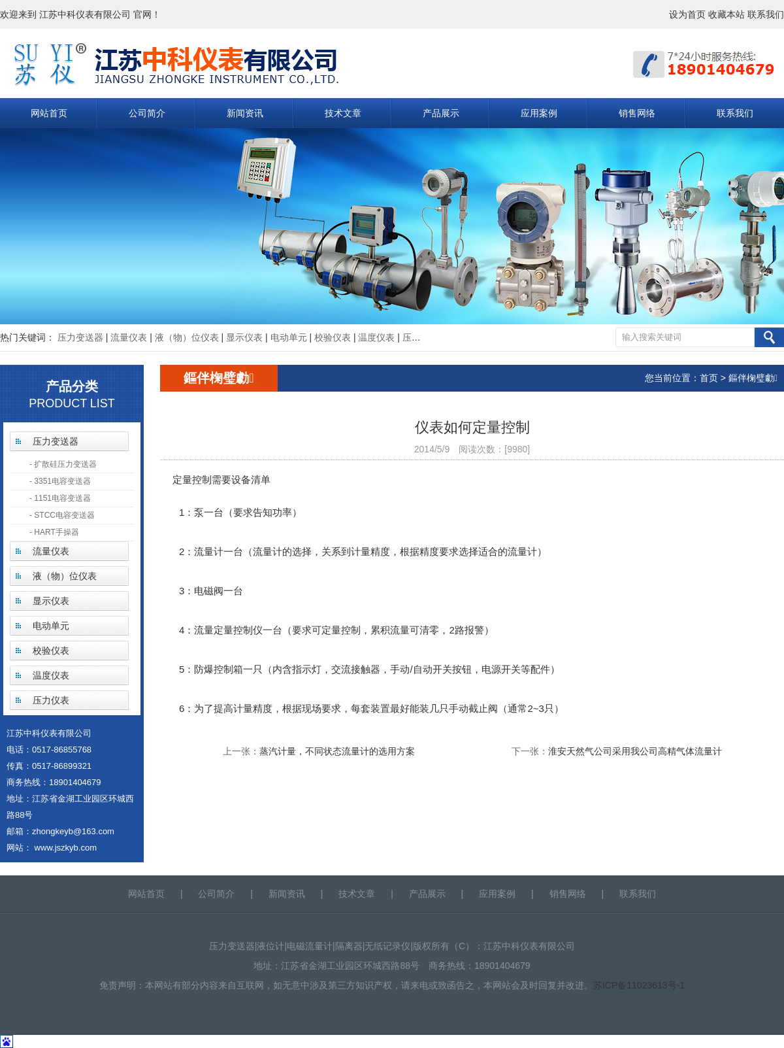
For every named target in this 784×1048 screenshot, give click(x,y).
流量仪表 (128, 337)
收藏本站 (726, 14)
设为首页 (687, 14)
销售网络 (637, 113)
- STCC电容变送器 (62, 515)
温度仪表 (376, 337)
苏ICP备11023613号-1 (639, 985)
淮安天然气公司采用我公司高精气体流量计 (635, 751)
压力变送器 (80, 337)
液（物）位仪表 (187, 337)
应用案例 (539, 113)
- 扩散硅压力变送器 (63, 464)
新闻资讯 (245, 113)
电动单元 (288, 337)
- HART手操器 (54, 532)
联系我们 (765, 14)
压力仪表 (420, 337)
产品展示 (441, 113)
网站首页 (49, 113)
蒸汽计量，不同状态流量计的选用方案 (337, 751)
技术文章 (343, 113)
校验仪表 (332, 337)
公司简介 (147, 113)
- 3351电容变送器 (60, 481)
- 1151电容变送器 (60, 498)
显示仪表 (244, 337)
